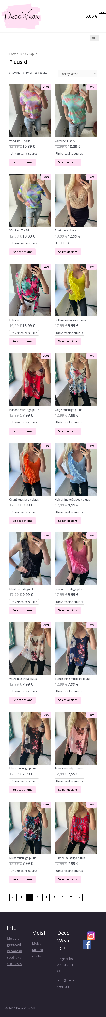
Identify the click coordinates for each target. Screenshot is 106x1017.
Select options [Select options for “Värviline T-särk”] (22, 162)
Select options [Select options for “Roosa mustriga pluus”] (68, 790)
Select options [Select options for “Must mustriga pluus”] (22, 790)
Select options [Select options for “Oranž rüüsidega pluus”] (22, 521)
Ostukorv (14, 964)
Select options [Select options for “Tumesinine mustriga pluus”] (68, 700)
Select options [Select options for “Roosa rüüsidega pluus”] (68, 610)
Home (12, 54)
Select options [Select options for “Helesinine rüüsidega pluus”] (68, 521)
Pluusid (23, 54)
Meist (36, 943)
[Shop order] (77, 73)
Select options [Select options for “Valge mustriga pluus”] (68, 431)
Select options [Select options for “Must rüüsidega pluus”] (22, 610)
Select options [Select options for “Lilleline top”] (22, 341)
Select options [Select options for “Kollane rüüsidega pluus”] (68, 341)
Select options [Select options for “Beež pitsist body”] (68, 252)
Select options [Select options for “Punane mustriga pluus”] (22, 431)
